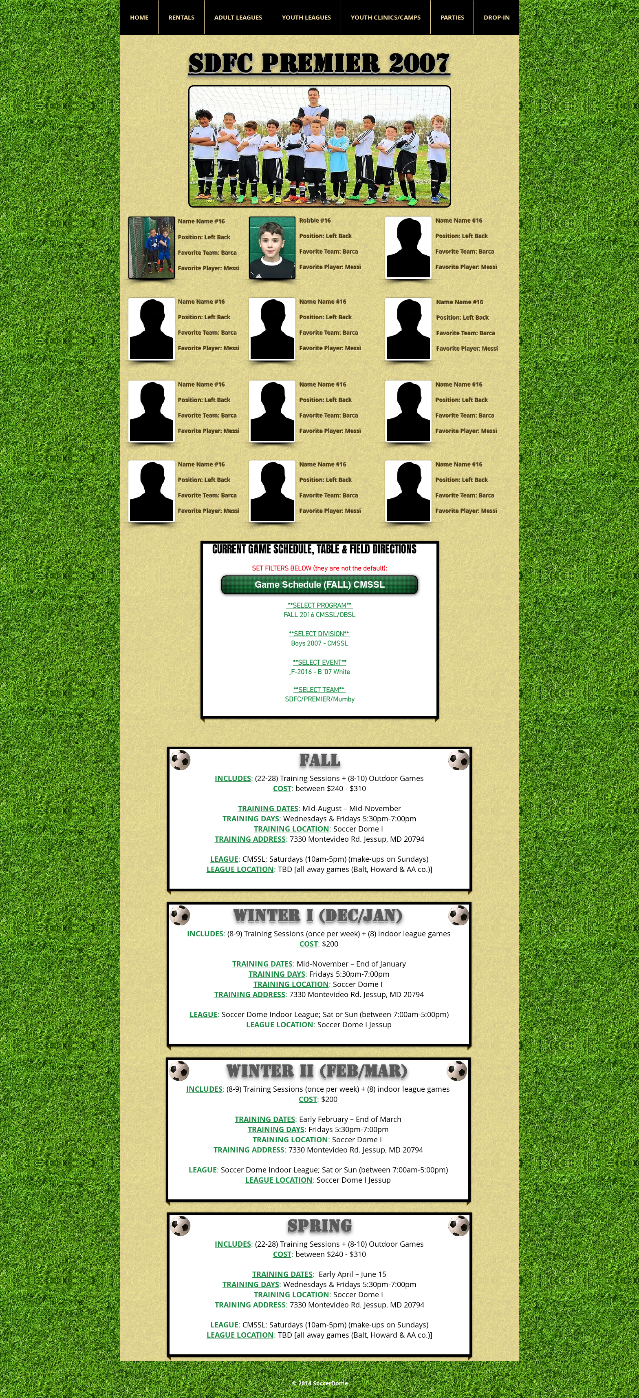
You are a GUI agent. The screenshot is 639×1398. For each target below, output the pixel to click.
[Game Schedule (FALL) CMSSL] (319, 584)
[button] (238, 17)
